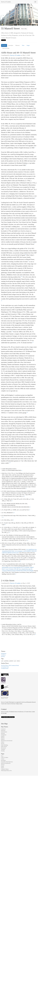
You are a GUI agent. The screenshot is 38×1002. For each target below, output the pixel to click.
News (2, 756)
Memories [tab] (17, 45)
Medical (2, 739)
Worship (3, 750)
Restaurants (3, 748)
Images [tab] (28, 45)
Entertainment (4, 731)
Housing (3, 656)
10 (21, 276)
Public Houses (4, 746)
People (2, 766)
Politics (2, 742)
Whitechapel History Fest (6, 770)
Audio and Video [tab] (5, 48)
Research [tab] (4, 45)
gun (15, 660)
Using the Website (5, 769)
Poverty (2, 743)
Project (2, 767)
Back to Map (24, 28)
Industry (3, 736)
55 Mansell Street (4, 668)
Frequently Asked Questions (7, 761)
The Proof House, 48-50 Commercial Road (10, 665)
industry (18, 660)
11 (1, 300)
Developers (3, 760)
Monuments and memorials (6, 740)
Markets (2, 737)
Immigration (3, 653)
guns (2, 660)
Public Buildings (4, 745)
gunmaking (6, 660)
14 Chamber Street (5, 667)
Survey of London (6, 2)
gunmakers (11, 660)
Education (3, 730)
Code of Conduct (4, 757)
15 (9, 462)
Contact (2, 758)
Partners (2, 764)
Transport (3, 749)
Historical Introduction (5, 763)
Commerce (3, 655)
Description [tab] (10, 45)
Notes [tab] (23, 45)
